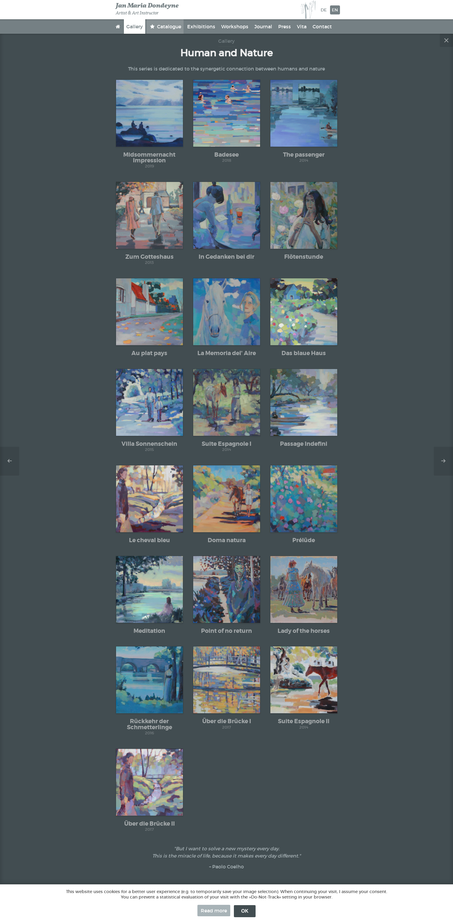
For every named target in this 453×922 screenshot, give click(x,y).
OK (244, 911)
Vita (302, 26)
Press (284, 26)
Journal (263, 26)
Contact (322, 26)
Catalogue (168, 26)
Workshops (234, 26)
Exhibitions (201, 26)
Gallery (134, 26)
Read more (214, 911)
